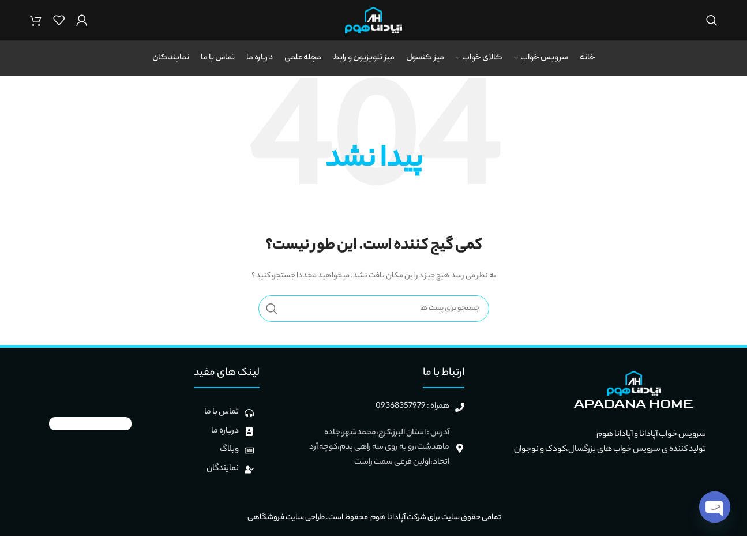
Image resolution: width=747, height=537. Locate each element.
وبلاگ (229, 450)
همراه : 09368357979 (412, 407)
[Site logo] (373, 20)
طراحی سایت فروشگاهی (285, 518)
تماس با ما (221, 412)
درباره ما (225, 431)
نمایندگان (223, 469)
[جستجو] (711, 20)
